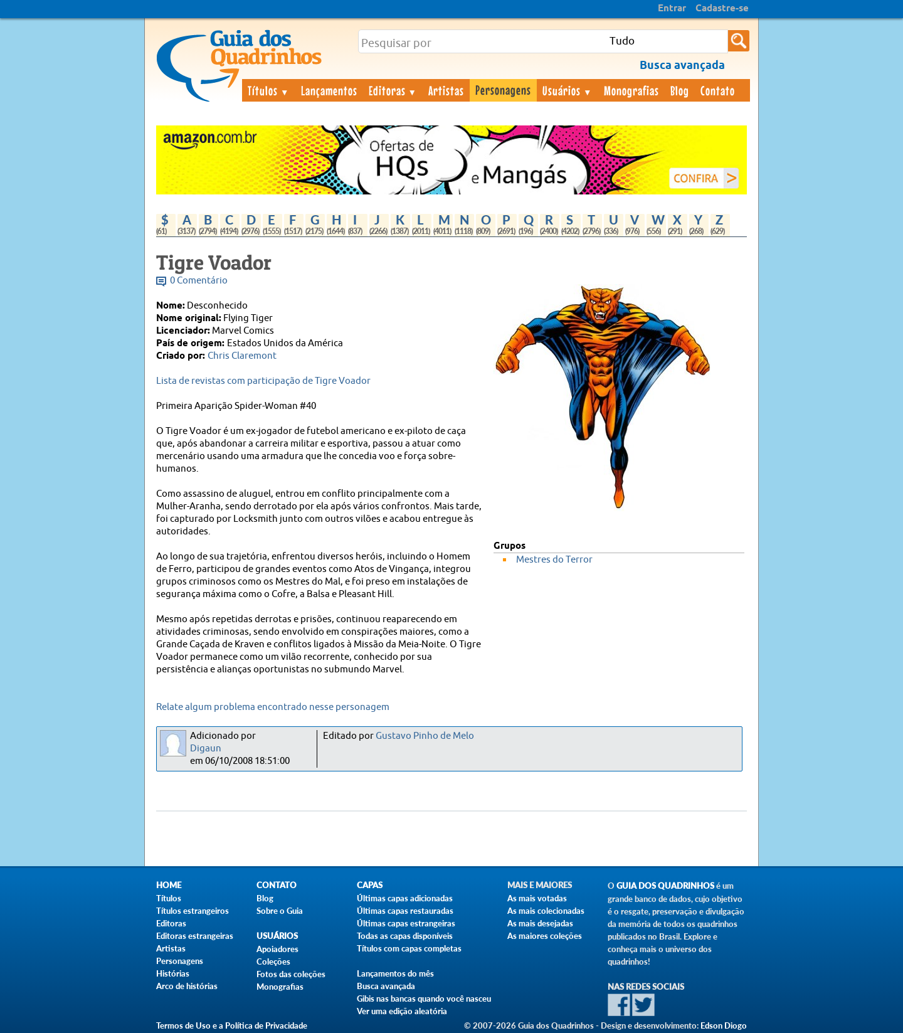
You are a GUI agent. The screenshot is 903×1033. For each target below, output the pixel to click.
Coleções (273, 961)
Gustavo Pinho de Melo (425, 736)
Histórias (172, 973)
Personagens (503, 89)
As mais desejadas (540, 923)
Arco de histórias (187, 986)
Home (168, 885)
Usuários (567, 90)
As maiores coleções (544, 936)
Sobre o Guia (279, 911)
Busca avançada (386, 986)
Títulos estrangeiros (192, 911)
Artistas (446, 90)
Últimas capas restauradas (405, 911)
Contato (717, 90)
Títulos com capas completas (409, 948)
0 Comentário (199, 281)
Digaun (205, 749)
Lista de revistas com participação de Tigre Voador (263, 381)
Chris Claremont (242, 356)
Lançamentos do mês (395, 973)
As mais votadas (537, 898)
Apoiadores (277, 949)
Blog (679, 90)
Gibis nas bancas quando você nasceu (424, 998)
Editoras (393, 90)
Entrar (672, 9)
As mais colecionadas (545, 911)
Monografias (631, 90)
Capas (370, 885)
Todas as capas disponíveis (405, 936)
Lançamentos (329, 90)
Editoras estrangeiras (194, 936)
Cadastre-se (722, 9)
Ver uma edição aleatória (402, 1011)
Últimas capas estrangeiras (406, 923)
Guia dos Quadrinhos (665, 886)
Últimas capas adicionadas (405, 898)
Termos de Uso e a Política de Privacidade (231, 1025)
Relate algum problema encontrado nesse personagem (272, 707)
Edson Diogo (723, 1025)
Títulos (269, 90)
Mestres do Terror (554, 560)
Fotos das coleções (290, 974)
